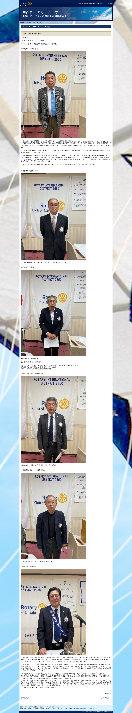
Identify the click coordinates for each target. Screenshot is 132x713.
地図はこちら (55, 707)
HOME (23, 22)
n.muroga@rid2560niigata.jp (86, 708)
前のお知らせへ (26, 698)
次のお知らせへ (106, 698)
